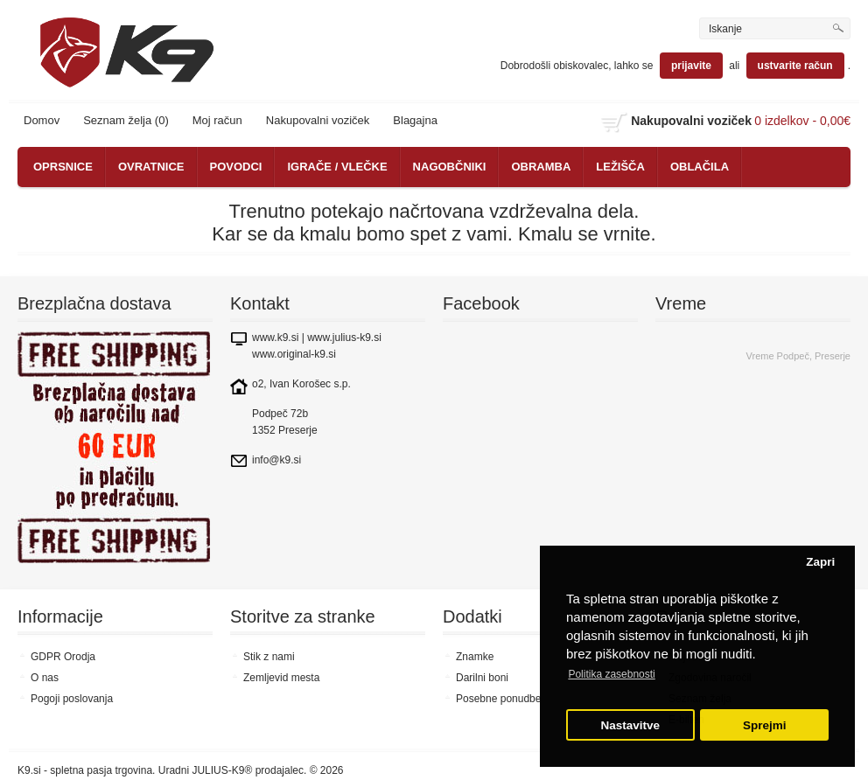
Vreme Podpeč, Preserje (798, 356)
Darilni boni (482, 678)
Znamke (475, 657)
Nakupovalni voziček (318, 120)
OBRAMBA (540, 166)
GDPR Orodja (63, 657)
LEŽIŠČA (620, 166)
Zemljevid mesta (281, 678)
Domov (42, 120)
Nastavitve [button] (631, 725)
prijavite (691, 65)
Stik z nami (269, 657)
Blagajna (415, 120)
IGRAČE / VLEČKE (337, 166)
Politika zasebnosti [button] (611, 674)
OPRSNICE (63, 166)
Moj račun (217, 120)
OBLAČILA (699, 166)
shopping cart (614, 122)
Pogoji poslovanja (72, 699)
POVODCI (236, 166)
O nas (45, 678)
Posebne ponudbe (498, 699)
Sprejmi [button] (765, 725)
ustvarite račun (795, 65)
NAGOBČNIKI (449, 166)
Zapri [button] (820, 561)
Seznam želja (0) (126, 120)
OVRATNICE (151, 166)
